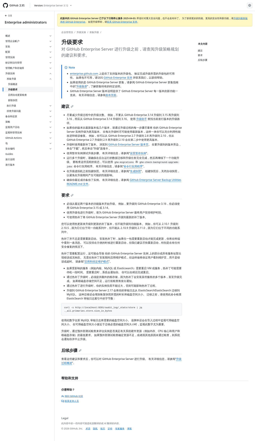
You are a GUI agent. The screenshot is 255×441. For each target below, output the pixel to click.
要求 (67, 195)
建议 (67, 106)
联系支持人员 (70, 401)
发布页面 (111, 95)
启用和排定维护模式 (96, 261)
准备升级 (94, 32)
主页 (8, 15)
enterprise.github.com (84, 73)
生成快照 (135, 171)
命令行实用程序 (133, 166)
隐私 (95, 428)
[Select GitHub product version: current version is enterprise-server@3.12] (53, 5)
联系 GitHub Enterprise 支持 (122, 21)
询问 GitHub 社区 (72, 396)
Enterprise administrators (26, 22)
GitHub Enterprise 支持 (118, 77)
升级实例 (81, 32)
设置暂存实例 (138, 153)
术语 (88, 428)
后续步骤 (71, 350)
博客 (129, 428)
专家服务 (119, 428)
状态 (102, 428)
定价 (110, 428)
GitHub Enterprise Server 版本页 (128, 144)
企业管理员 (67, 32)
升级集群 (81, 86)
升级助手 (141, 119)
